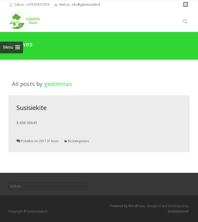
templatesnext (178, 211)
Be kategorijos (78, 141)
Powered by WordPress (127, 206)
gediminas (58, 84)
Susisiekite (31, 107)
